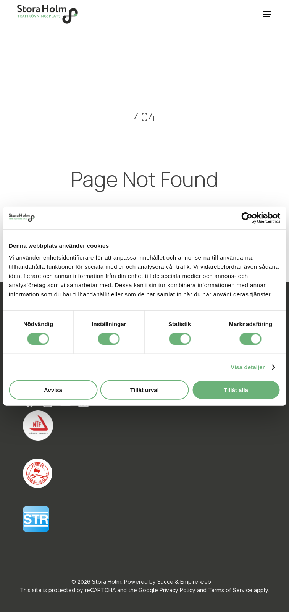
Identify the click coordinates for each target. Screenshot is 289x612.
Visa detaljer (248, 366)
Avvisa (53, 390)
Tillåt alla (236, 390)
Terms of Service (230, 590)
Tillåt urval (144, 390)
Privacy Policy (177, 590)
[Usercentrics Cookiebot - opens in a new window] (246, 217)
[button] (267, 14)
